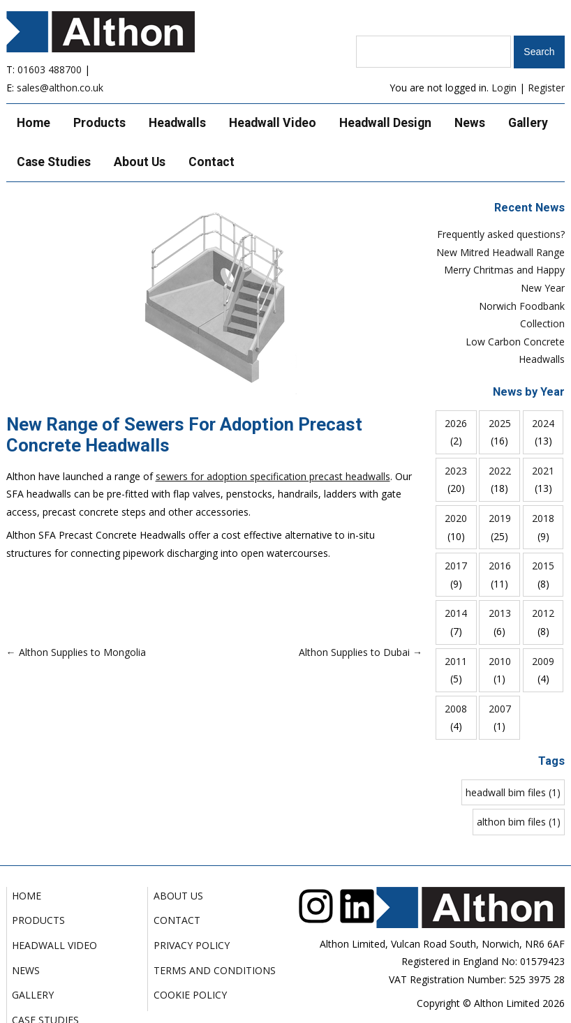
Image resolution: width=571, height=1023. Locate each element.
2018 (543, 518)
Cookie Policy (190, 994)
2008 (456, 708)
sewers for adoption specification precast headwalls (273, 476)
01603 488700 (49, 69)
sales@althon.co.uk (60, 87)
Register (546, 87)
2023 (456, 470)
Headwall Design (385, 123)
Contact (211, 162)
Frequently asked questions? (501, 234)
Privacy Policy (192, 945)
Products (99, 123)
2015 (543, 565)
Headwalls (177, 123)
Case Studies (54, 162)
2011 (456, 661)
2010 (500, 661)
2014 (456, 613)
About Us (139, 162)
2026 (456, 423)
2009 (543, 661)
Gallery (528, 123)
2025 (500, 423)
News (469, 123)
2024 (543, 423)
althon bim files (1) (519, 821)
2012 (543, 613)
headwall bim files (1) (513, 792)
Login (504, 87)
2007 (500, 708)
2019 (500, 518)
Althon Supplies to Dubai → (360, 652)
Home (33, 123)
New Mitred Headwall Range (500, 252)
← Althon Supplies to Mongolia (76, 652)
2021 (543, 470)
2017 (456, 565)
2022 (500, 470)
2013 (500, 613)
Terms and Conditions (215, 970)
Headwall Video (272, 123)
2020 (456, 518)
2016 (500, 565)
